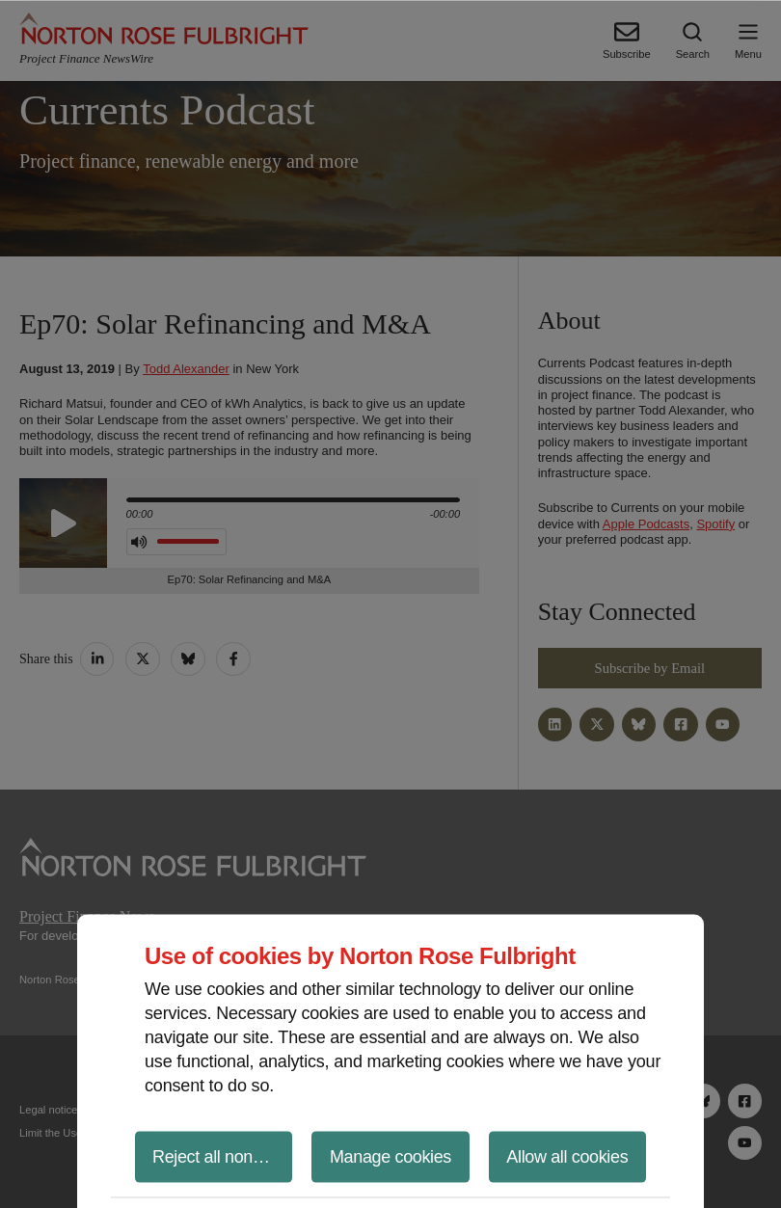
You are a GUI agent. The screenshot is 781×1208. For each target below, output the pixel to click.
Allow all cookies (567, 1156)
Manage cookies (390, 1156)
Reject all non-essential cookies (222, 1156)
